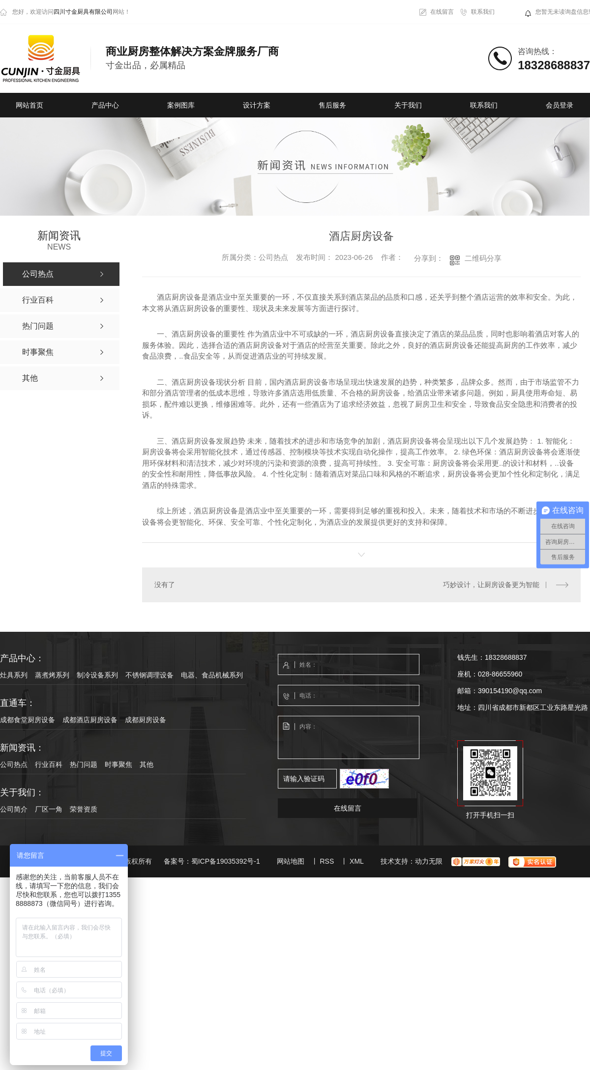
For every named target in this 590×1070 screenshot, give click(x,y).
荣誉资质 (83, 808)
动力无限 (428, 861)
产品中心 (105, 105)
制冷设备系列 (97, 674)
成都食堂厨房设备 (27, 719)
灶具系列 (14, 674)
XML (357, 861)
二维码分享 (483, 258)
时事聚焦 (118, 763)
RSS (327, 861)
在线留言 (442, 11)
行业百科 (48, 763)
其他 (146, 763)
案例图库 (181, 105)
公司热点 (14, 763)
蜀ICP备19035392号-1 (225, 861)
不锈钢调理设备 (149, 674)
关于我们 (408, 105)
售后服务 (332, 105)
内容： (349, 737)
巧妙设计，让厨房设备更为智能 (491, 585)
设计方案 (256, 105)
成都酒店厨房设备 (90, 719)
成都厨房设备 (145, 719)
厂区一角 (48, 808)
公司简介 (14, 808)
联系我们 (483, 11)
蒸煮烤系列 (52, 674)
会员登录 (559, 105)
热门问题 (83, 763)
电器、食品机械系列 (212, 674)
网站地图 (290, 861)
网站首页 (29, 105)
